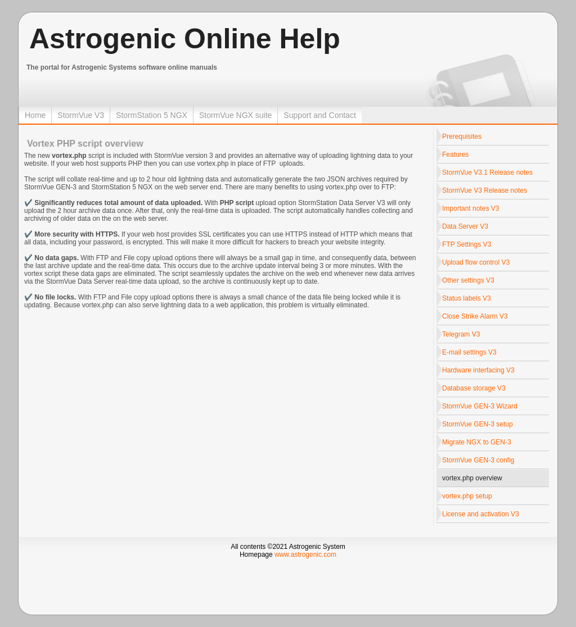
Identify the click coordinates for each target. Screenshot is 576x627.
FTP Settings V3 (466, 244)
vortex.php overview (472, 478)
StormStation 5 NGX (151, 115)
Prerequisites (462, 136)
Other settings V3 (468, 280)
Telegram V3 (461, 334)
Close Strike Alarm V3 (475, 316)
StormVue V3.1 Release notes (487, 172)
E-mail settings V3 (469, 352)
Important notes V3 (470, 208)
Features (455, 154)
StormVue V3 (80, 115)
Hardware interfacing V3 (478, 370)
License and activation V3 (480, 514)
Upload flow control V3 (476, 262)
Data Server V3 (465, 226)
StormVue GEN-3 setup (477, 424)
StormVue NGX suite (235, 115)
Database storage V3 (474, 388)
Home (35, 115)
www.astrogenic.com (305, 554)
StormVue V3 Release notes (484, 190)
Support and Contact (320, 115)
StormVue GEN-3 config (478, 460)
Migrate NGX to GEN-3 (476, 442)
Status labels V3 (466, 298)
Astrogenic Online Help (184, 38)
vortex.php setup (467, 496)
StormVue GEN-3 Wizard (480, 406)
